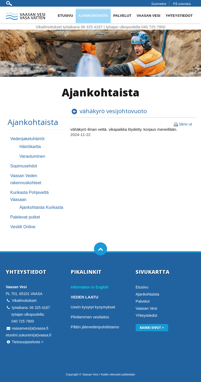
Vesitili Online (22, 227)
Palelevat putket (25, 217)
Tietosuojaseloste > (27, 342)
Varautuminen (32, 156)
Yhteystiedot (179, 16)
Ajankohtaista (93, 16)
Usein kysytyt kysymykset (93, 307)
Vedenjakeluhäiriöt (27, 139)
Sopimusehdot (23, 166)
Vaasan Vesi (148, 16)
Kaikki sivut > (152, 327)
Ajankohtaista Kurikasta (41, 207)
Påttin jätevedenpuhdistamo (95, 327)
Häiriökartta (30, 146)
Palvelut (122, 16)
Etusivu (65, 16)
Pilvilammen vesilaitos (90, 317)
